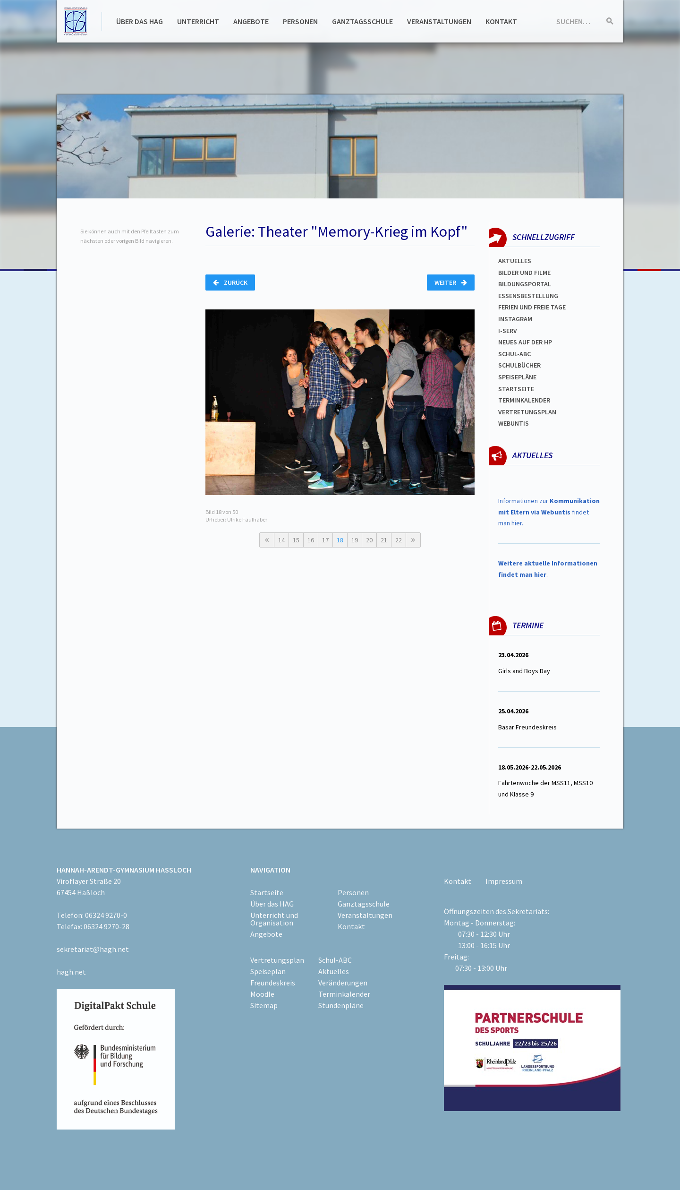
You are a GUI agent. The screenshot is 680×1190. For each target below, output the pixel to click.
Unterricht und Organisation (274, 918)
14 (281, 540)
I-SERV (507, 330)
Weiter (450, 282)
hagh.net (71, 971)
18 (340, 540)
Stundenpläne (341, 1005)
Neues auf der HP (525, 342)
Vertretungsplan (527, 412)
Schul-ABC (335, 960)
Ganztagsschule (362, 21)
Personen (300, 21)
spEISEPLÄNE (517, 377)
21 (384, 540)
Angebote (251, 21)
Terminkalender (524, 400)
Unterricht (198, 21)
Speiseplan (268, 971)
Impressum (503, 881)
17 (325, 540)
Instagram (515, 319)
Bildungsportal (524, 284)
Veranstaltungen (439, 21)
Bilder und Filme (524, 272)
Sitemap (264, 1005)
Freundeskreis (272, 982)
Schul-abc (514, 354)
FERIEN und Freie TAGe (532, 307)
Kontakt (501, 21)
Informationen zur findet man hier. (549, 512)
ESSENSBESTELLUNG (528, 295)
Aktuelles (514, 261)
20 (369, 540)
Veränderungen (342, 982)
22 (398, 540)
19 (354, 540)
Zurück (230, 282)
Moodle (262, 994)
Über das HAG (139, 21)
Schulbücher (519, 365)
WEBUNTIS (513, 423)
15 (296, 540)
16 (310, 540)
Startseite (516, 389)
